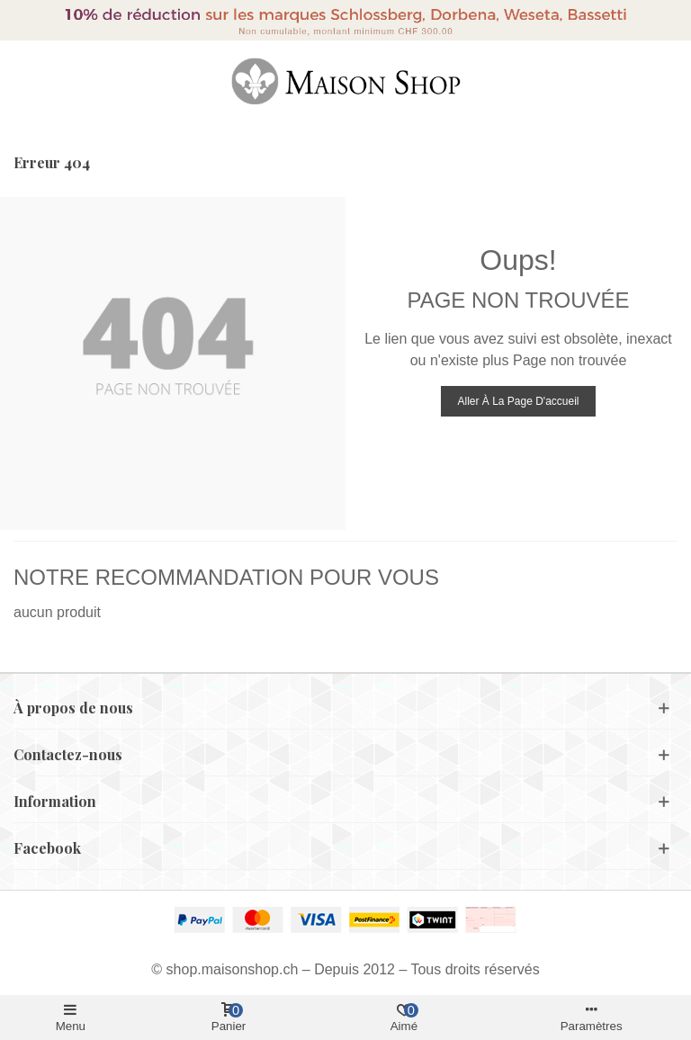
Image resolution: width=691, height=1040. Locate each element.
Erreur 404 (51, 162)
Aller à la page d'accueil (518, 401)
